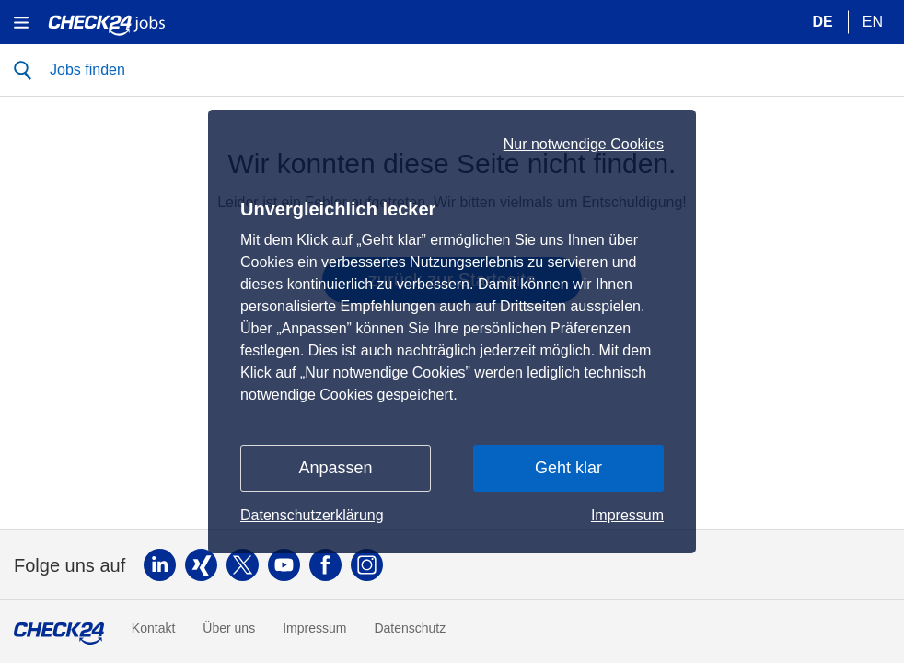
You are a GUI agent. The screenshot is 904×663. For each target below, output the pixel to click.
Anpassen (335, 468)
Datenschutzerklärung (312, 515)
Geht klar (568, 468)
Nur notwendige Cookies (584, 144)
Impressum (627, 515)
